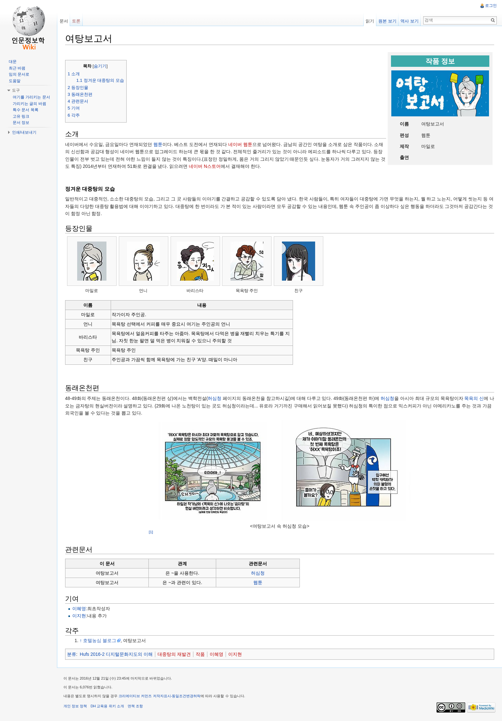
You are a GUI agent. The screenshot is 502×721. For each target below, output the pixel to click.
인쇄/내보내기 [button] (24, 132)
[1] (151, 532)
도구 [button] (16, 90)
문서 (64, 21)
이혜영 (79, 608)
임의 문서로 (19, 74)
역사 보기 (409, 21)
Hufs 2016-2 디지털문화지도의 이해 (116, 654)
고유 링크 (21, 116)
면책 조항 (135, 706)
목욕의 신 (474, 398)
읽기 (370, 21)
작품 (200, 654)
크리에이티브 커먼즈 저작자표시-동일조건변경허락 (160, 696)
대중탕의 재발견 (174, 654)
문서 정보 (21, 122)
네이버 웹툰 (241, 144)
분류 (72, 654)
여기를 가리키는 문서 (31, 97)
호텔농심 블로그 (100, 640)
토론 (76, 21)
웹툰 (158, 144)
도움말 (15, 81)
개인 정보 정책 (75, 706)
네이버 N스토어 (205, 166)
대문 (13, 61)
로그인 (491, 5)
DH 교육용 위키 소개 (107, 706)
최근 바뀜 (17, 68)
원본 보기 (387, 21)
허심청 (215, 398)
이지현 (79, 616)
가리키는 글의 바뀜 (29, 103)
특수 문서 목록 (25, 110)
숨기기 (100, 66)
